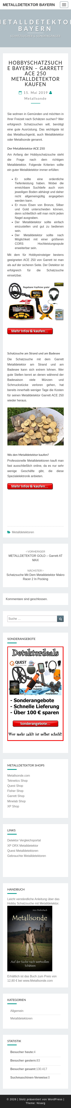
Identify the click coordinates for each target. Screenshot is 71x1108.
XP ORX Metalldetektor (22, 845)
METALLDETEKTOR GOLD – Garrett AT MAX (35, 556)
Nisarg (41, 1103)
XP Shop (13, 806)
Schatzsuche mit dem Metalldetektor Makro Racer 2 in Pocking (35, 575)
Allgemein (16, 1010)
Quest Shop (15, 785)
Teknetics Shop (17, 780)
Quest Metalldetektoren (22, 850)
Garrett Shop (16, 796)
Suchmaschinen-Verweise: (29, 1077)
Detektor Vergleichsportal (24, 840)
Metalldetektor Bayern (29, 5)
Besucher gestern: (23, 1060)
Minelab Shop (16, 801)
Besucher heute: (22, 1052)
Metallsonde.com (18, 775)
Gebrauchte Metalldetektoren (26, 855)
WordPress (55, 1099)
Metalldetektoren (23, 532)
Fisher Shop (15, 790)
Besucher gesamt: (23, 1069)
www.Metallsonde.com (38, 980)
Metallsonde (35, 98)
